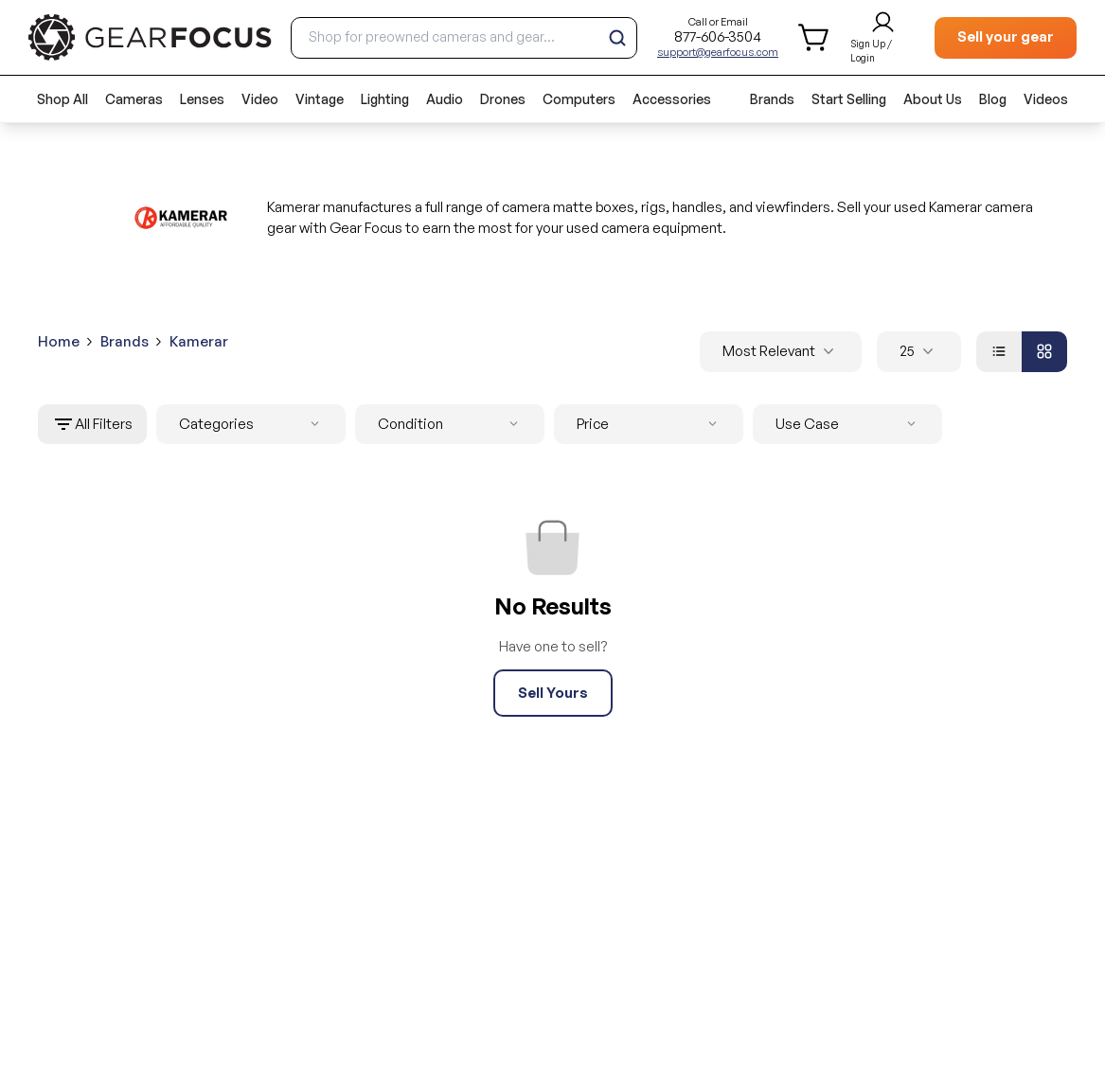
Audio (444, 99)
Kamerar (198, 341)
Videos (1046, 99)
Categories (253, 424)
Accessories (672, 99)
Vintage (319, 99)
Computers (579, 99)
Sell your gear (1005, 36)
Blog (993, 99)
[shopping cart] (814, 37)
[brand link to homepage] (150, 37)
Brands (772, 99)
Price (650, 424)
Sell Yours (553, 693)
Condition (452, 424)
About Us (932, 99)
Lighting (385, 99)
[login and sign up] (883, 37)
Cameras (134, 99)
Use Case (849, 424)
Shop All (62, 99)
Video (259, 99)
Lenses (202, 99)
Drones (503, 99)
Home (59, 341)
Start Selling (848, 99)
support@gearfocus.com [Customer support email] (717, 52)
